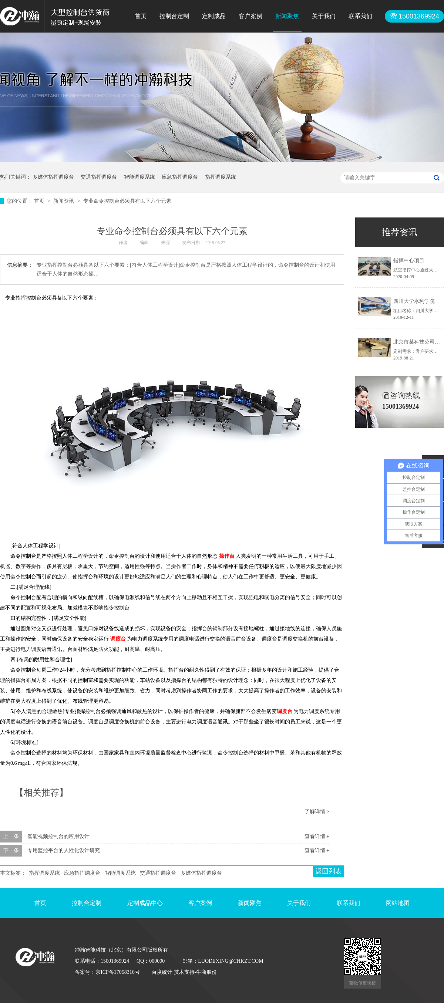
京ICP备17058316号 (117, 972)
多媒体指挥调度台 (53, 177)
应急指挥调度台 (180, 177)
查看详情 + (317, 836)
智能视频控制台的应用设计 (58, 836)
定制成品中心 (145, 903)
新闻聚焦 (287, 16)
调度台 (118, 639)
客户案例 (250, 16)
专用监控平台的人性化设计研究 (63, 850)
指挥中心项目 (408, 260)
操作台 (227, 556)
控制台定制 (174, 16)
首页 (141, 16)
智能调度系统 (139, 177)
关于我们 (324, 16)
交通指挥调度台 (99, 177)
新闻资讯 (64, 201)
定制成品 (214, 16)
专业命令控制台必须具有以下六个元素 (127, 201)
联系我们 (360, 16)
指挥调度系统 (220, 177)
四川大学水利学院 (414, 301)
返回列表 (328, 871)
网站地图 (398, 903)
